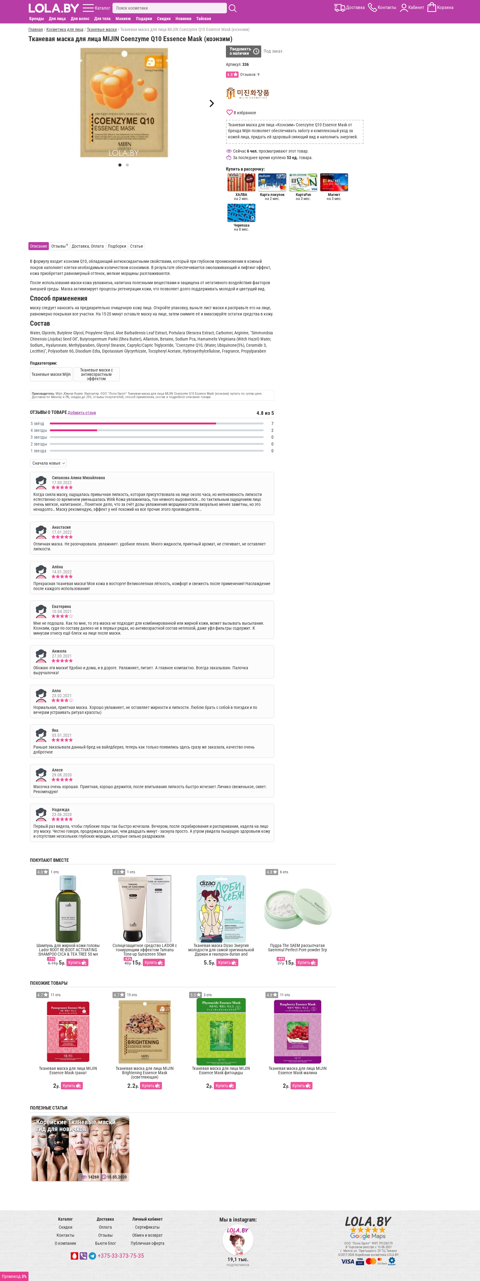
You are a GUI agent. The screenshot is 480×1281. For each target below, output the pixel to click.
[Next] (211, 103)
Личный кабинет (147, 1219)
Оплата (105, 1227)
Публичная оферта (147, 1243)
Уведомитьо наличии (240, 51)
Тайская (203, 18)
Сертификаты (147, 1227)
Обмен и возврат (147, 1235)
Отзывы (105, 1235)
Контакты (65, 1235)
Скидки (164, 18)
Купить (74, 962)
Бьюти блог (105, 1243)
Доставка (105, 1219)
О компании (65, 1243)
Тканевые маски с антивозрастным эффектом (96, 374)
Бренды (36, 18)
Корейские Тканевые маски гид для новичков (76, 1125)
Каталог (65, 1219)
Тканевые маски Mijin (51, 374)
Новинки (183, 18)
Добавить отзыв (82, 412)
